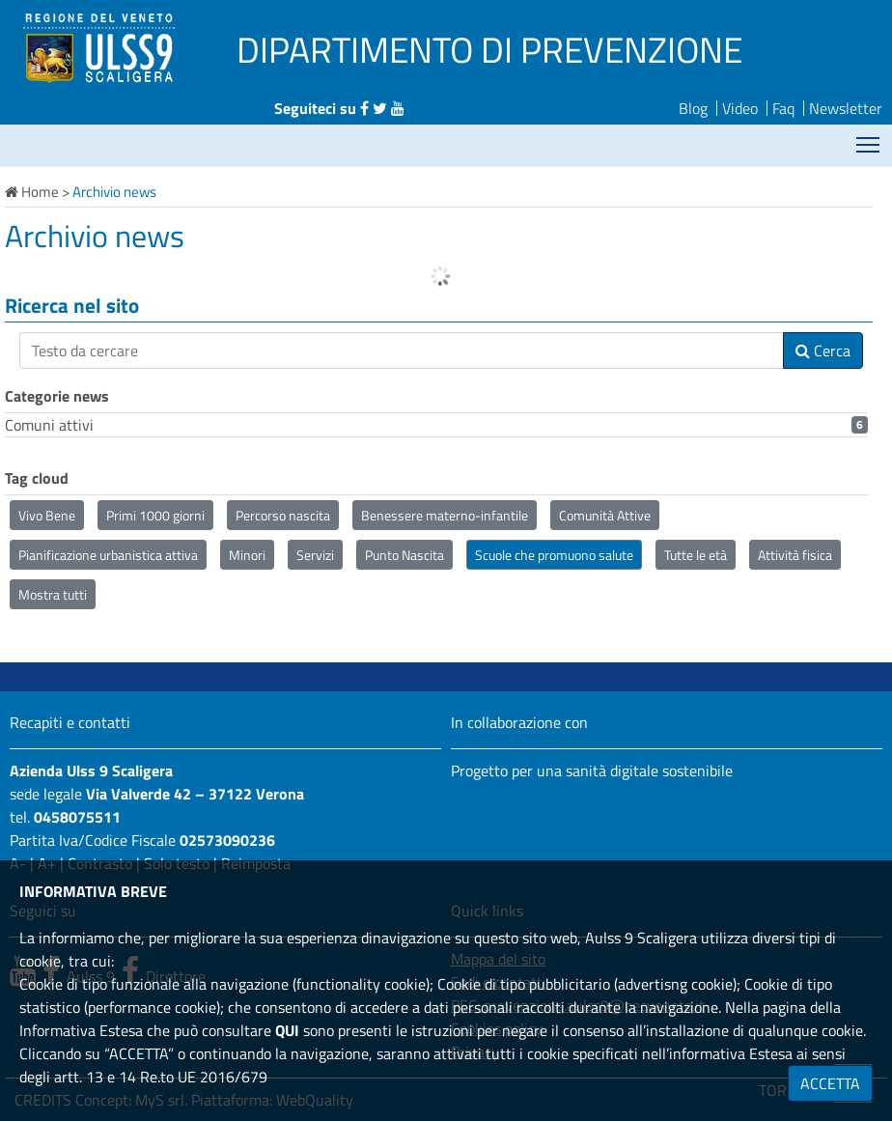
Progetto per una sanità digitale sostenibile (592, 770)
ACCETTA (830, 1083)
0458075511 (77, 816)
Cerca (822, 350)
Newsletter (845, 108)
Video (740, 108)
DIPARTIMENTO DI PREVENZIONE (489, 49)
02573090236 (227, 840)
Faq (783, 108)
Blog (693, 108)
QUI (287, 1030)
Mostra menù (869, 137)
